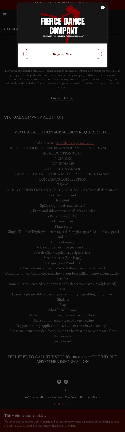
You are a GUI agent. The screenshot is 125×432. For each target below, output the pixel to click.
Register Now (62, 54)
